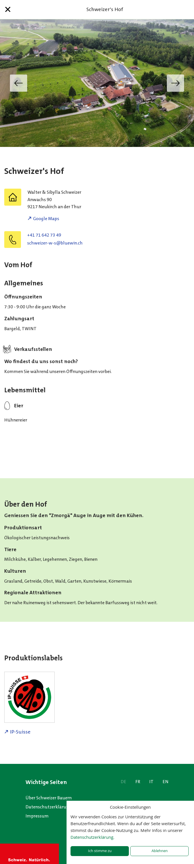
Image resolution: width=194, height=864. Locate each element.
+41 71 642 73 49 (44, 235)
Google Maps (46, 219)
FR (137, 782)
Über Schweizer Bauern (48, 798)
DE (123, 782)
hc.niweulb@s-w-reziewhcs (55, 243)
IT (151, 782)
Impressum (37, 816)
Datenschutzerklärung (48, 807)
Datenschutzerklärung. (92, 837)
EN (166, 782)
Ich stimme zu (100, 850)
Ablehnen (160, 850)
